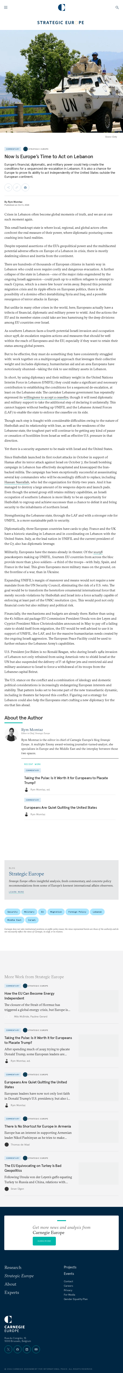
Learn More (16, 892)
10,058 (98, 552)
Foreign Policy (77, 911)
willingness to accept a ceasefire (45, 397)
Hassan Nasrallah (16, 482)
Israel (32, 920)
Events (69, 1273)
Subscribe (44, 1241)
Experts (11, 1292)
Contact (68, 1281)
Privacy (68, 1290)
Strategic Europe (38, 149)
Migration (56, 911)
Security (12, 911)
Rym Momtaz (15, 201)
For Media (69, 1294)
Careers (68, 1285)
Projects (70, 1267)
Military (29, 911)
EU (42, 911)
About (10, 1284)
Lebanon (97, 911)
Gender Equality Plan (76, 1299)
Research (12, 1267)
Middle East (14, 920)
